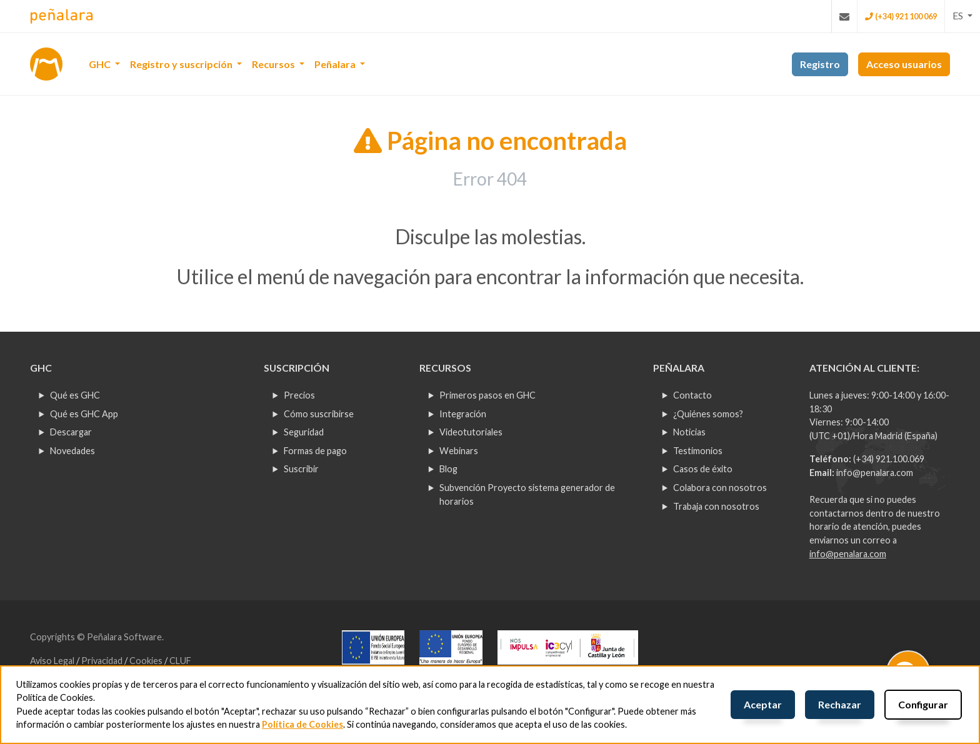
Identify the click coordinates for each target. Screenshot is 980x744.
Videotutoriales (470, 432)
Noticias (689, 432)
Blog (448, 469)
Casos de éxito (702, 469)
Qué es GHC (75, 395)
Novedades (72, 450)
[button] (962, 15)
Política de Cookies (302, 724)
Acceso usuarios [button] (904, 64)
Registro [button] (820, 64)
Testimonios (697, 450)
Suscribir (301, 469)
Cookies (146, 660)
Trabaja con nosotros (716, 506)
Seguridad (304, 432)
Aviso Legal (53, 660)
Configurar (923, 704)
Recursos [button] (274, 64)
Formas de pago (315, 450)
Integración (462, 414)
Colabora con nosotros (720, 487)
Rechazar (839, 704)
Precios (299, 395)
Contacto (692, 395)
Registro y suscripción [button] (182, 64)
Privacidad (102, 660)
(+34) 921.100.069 (888, 459)
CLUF (180, 660)
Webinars (458, 450)
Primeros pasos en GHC (487, 395)
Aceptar (763, 704)
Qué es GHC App (84, 414)
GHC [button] (100, 64)
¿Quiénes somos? (708, 414)
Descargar (71, 432)
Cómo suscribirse (319, 414)
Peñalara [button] (336, 64)
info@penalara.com (874, 472)
